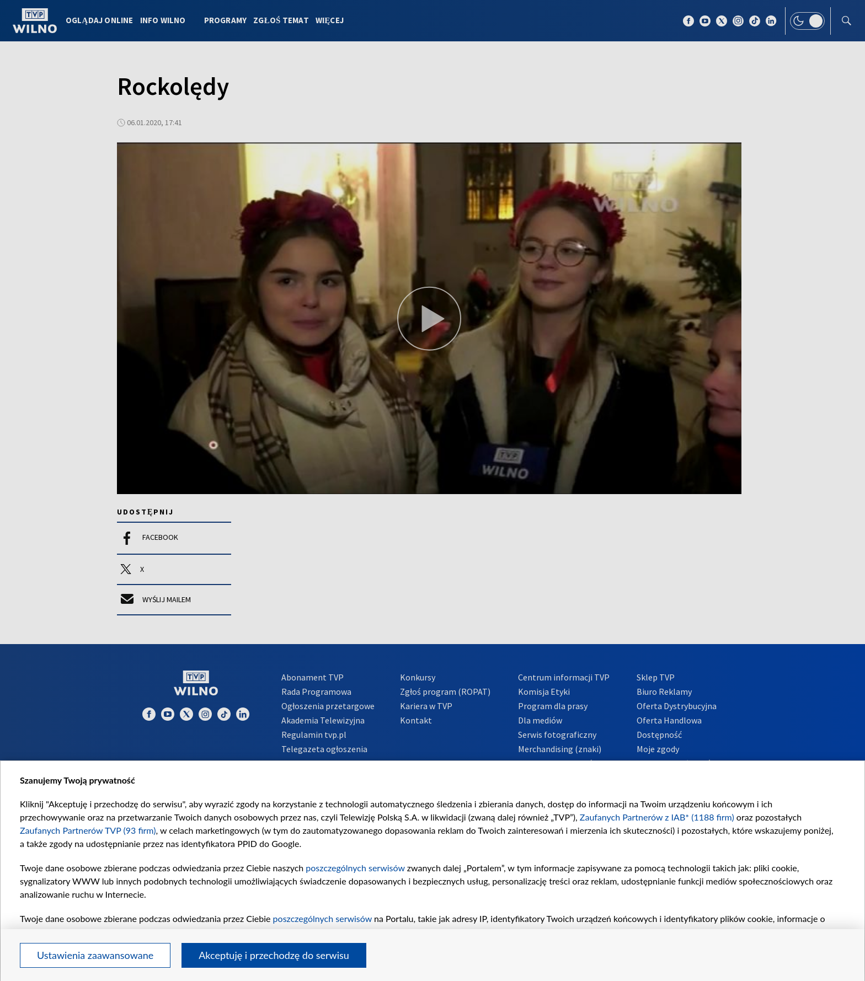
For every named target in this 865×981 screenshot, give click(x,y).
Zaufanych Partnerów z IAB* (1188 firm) (657, 817)
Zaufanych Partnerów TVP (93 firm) (88, 830)
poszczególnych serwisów (355, 867)
